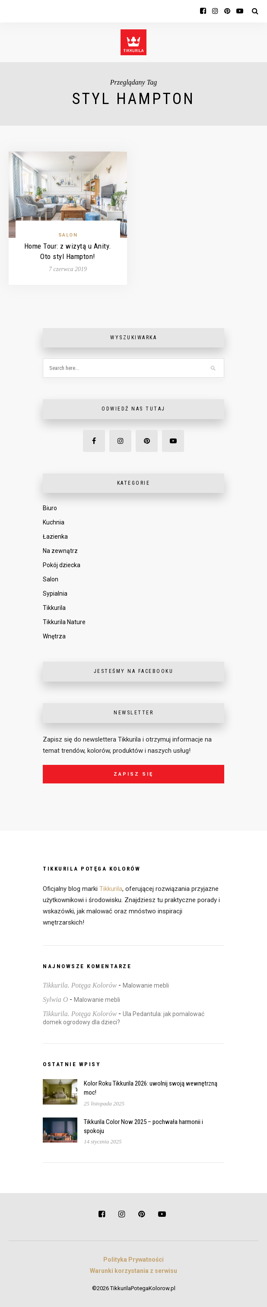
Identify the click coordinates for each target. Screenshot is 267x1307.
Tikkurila (54, 607)
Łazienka (55, 536)
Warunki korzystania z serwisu (133, 1270)
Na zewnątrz (60, 550)
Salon (68, 235)
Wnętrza (54, 636)
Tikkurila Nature (64, 622)
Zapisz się (133, 774)
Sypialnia (55, 593)
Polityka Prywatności (133, 1259)
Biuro (50, 508)
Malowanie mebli (146, 985)
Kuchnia (53, 522)
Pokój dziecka (61, 565)
